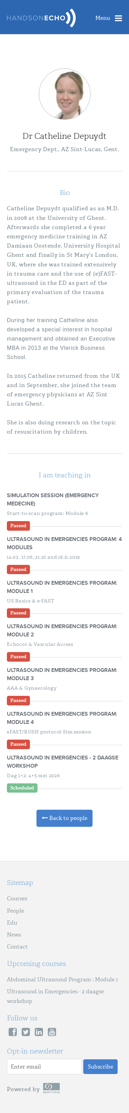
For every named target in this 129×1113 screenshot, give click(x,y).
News (14, 934)
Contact (17, 946)
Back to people (64, 818)
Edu (12, 922)
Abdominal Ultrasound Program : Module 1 (62, 979)
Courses (17, 898)
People (15, 910)
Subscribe (100, 1066)
